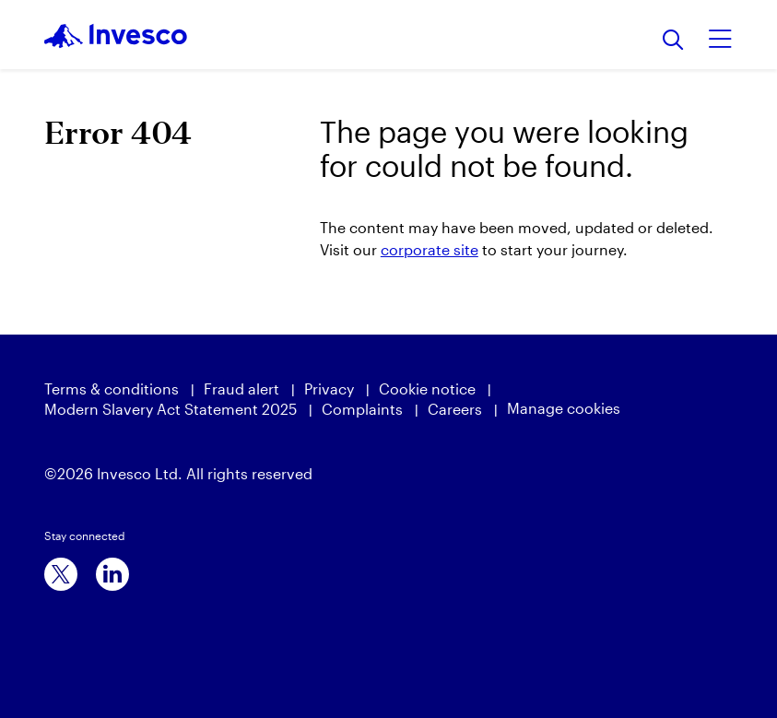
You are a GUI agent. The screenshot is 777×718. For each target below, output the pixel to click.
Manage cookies (563, 408)
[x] (60, 574)
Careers (455, 409)
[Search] (673, 41)
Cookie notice (427, 388)
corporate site (429, 249)
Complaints (362, 409)
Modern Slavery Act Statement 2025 (170, 409)
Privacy (329, 388)
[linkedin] (112, 574)
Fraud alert (241, 388)
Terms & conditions (111, 388)
